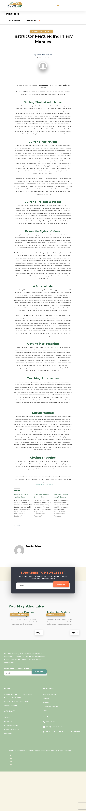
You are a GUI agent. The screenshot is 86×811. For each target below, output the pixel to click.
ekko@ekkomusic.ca (54, 727)
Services (8, 717)
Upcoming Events (50, 706)
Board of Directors (12, 729)
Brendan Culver (44, 55)
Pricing (46, 702)
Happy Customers (11, 725)
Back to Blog (12, 14)
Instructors (9, 733)
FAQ (45, 710)
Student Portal (49, 694)
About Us (8, 721)
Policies (46, 698)
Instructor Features (41, 31)
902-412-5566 (51, 722)
